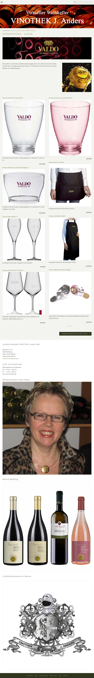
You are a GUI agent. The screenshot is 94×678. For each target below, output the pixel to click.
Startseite (12, 30)
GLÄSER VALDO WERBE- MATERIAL (26, 30)
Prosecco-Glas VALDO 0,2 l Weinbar (12, 270)
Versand (65, 675)
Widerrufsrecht (43, 675)
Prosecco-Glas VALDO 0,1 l (10, 216)
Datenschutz (53, 675)
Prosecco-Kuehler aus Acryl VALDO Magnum (15, 167)
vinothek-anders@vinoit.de (10, 358)
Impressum (29, 675)
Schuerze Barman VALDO (56, 162)
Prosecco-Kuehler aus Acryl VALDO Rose (61, 98)
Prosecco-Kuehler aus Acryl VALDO (12, 98)
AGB (36, 675)
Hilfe (60, 675)
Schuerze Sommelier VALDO (57, 216)
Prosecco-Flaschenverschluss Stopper (60, 270)
